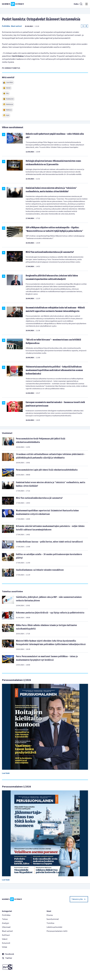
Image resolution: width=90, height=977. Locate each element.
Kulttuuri (6, 935)
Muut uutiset (16, 26)
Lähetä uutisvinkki (54, 927)
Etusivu (50, 915)
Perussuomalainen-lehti (57, 931)
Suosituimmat (53, 919)
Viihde (4, 947)
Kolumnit (6, 943)
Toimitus (50, 923)
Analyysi (5, 923)
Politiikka (6, 26)
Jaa (84, 26)
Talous (5, 919)
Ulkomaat (6, 927)
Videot (4, 939)
